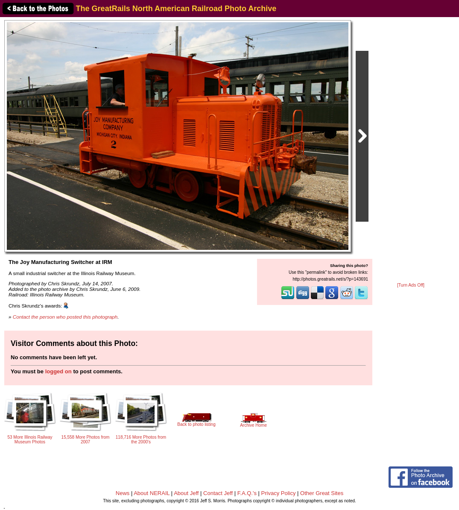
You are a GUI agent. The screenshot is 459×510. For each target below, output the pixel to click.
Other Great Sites (321, 493)
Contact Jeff (218, 493)
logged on (58, 371)
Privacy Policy (278, 493)
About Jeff (186, 493)
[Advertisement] (411, 150)
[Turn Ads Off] (410, 285)
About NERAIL (152, 493)
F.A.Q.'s (247, 493)
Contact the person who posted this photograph (65, 316)
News (123, 493)
